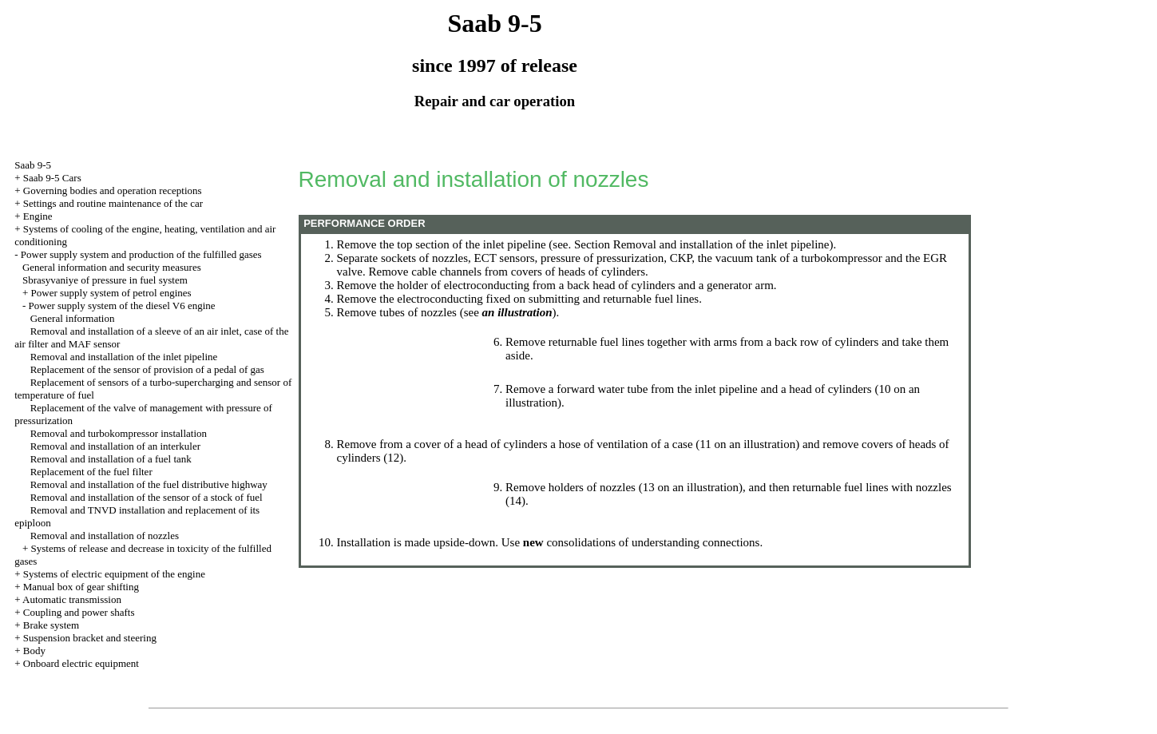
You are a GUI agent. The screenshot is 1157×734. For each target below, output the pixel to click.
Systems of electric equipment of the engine (114, 574)
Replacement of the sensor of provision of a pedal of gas (147, 369)
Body (34, 651)
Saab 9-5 (32, 165)
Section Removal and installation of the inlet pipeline (702, 244)
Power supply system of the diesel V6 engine (122, 305)
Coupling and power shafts (79, 612)
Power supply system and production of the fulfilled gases (141, 254)
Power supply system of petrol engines (111, 293)
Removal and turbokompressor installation (118, 433)
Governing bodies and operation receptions (112, 190)
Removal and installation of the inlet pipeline (124, 357)
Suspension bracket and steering (90, 638)
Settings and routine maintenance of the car (113, 203)
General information (72, 318)
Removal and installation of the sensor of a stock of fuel (146, 497)
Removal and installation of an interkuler (115, 446)
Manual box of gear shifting (81, 587)
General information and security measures (111, 267)
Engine (38, 216)
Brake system (51, 625)
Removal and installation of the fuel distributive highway (148, 484)
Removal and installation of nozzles (104, 536)
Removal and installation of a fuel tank (111, 459)
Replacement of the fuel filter (91, 472)
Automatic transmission (71, 599)
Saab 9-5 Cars (52, 178)
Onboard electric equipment (81, 663)
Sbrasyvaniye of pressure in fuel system (105, 280)
